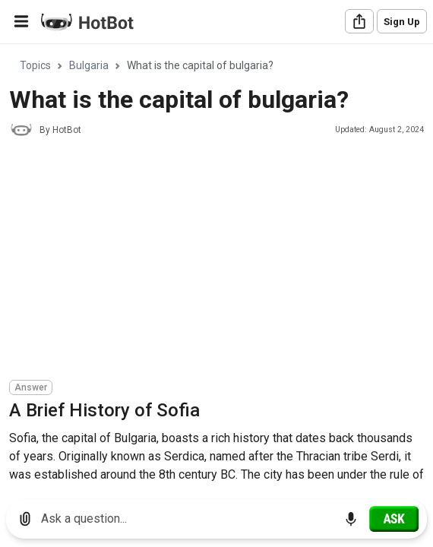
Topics (35, 65)
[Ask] (393, 519)
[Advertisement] (221, 260)
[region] (216, 266)
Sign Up (402, 21)
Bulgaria (89, 65)
